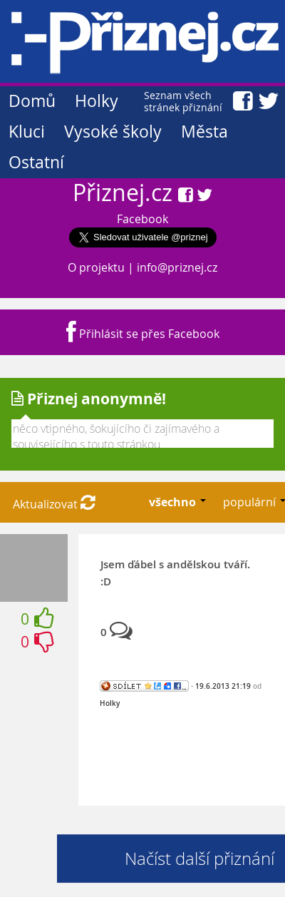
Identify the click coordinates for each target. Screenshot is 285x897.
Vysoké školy (113, 132)
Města (204, 132)
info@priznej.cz (177, 267)
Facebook (142, 219)
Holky (96, 101)
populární (251, 502)
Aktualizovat (54, 504)
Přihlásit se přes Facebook (142, 334)
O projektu (96, 267)
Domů (32, 101)
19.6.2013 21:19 (223, 686)
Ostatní (36, 162)
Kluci (27, 132)
